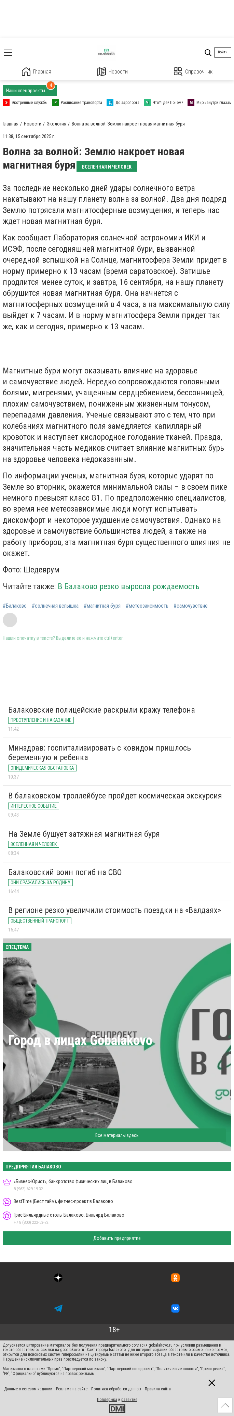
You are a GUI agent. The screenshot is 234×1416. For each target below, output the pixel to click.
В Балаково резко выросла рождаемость (128, 586)
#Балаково (15, 606)
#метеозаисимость (147, 606)
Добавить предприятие (117, 1238)
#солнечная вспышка (55, 606)
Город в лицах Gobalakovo (80, 1040)
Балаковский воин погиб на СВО (65, 872)
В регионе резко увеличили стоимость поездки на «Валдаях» (114, 910)
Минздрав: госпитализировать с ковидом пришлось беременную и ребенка (99, 752)
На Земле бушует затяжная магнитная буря (84, 834)
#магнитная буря (102, 606)
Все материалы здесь (117, 1135)
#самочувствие (191, 606)
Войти (223, 52)
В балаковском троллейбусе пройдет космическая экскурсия (115, 795)
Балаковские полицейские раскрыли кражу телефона (101, 710)
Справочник (193, 71)
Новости (112, 71)
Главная (36, 71)
